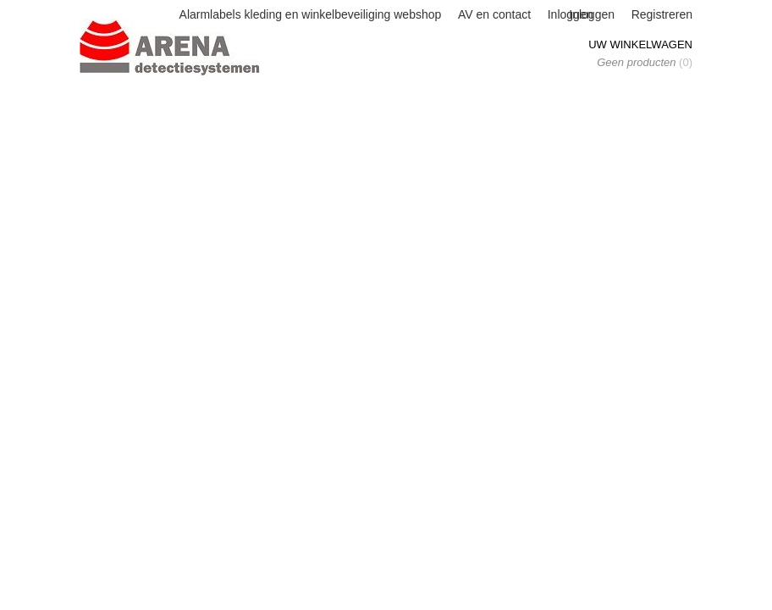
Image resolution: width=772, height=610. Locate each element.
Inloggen (592, 14)
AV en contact (494, 14)
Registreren (661, 14)
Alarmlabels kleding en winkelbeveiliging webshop (310, 14)
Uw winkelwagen (640, 44)
